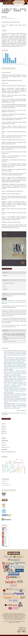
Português (5, 433)
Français (4, 429)
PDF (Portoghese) (7, 268)
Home (3, 5)
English (4, 426)
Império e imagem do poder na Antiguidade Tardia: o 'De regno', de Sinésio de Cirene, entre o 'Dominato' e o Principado (15, 352)
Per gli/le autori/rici (5, 483)
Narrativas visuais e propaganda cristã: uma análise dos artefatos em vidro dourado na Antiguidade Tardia (15, 378)
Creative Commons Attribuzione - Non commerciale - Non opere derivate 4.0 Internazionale (14, 302)
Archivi (6, 5)
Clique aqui (7, 447)
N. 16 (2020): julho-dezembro (14, 5)
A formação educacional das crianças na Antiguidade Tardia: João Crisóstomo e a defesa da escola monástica (15, 359)
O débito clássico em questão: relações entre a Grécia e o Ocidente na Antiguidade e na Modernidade (15, 384)
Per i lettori (4, 481)
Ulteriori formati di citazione (10, 341)
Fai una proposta (6, 418)
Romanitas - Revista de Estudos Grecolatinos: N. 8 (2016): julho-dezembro (15, 401)
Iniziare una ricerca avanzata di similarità (15, 412)
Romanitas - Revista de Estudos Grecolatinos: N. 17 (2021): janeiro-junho (15, 355)
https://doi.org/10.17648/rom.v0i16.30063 (12, 22)
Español (4, 428)
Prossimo (23, 410)
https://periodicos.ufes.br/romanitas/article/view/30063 (12, 337)
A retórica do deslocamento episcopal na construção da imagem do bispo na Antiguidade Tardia (15, 372)
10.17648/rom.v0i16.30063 (20, 335)
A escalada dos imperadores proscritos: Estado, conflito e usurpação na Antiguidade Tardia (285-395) (15, 405)
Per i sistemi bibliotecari (6, 485)
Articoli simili (5, 348)
